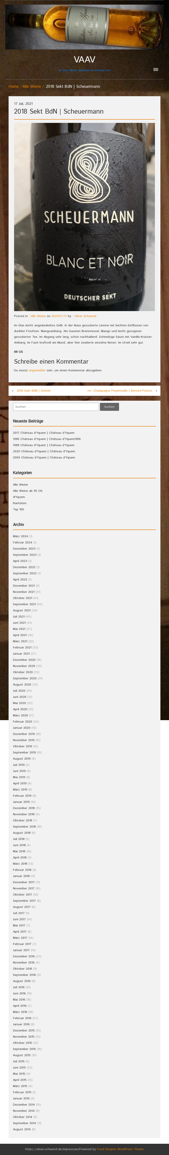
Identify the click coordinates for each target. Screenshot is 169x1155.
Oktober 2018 (22, 820)
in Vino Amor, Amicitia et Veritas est (84, 64)
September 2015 (24, 1049)
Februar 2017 (22, 944)
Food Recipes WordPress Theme (120, 1149)
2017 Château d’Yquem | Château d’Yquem (43, 433)
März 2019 (20, 789)
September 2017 (24, 901)
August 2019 (22, 759)
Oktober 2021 (22, 598)
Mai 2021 (19, 629)
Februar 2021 (22, 647)
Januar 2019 (21, 802)
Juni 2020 (19, 697)
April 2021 (20, 635)
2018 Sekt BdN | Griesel (33, 391)
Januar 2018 (21, 876)
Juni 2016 (19, 993)
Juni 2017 (19, 919)
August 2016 (22, 981)
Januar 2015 (21, 1098)
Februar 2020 (22, 721)
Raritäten (19, 503)
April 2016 (20, 1006)
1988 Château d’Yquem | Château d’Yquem (43, 445)
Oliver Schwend (85, 316)
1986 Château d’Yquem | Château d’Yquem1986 (47, 439)
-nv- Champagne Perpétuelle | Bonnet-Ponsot (119, 391)
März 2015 (20, 1086)
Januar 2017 (21, 950)
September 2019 (24, 752)
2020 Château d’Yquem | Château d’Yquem (44, 451)
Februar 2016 (22, 1018)
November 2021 (24, 592)
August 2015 (22, 1055)
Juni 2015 (19, 1067)
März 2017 (20, 938)
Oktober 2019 (22, 746)
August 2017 (22, 907)
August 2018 (22, 833)
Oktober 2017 (22, 894)
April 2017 (20, 932)
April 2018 (20, 857)
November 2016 (24, 962)
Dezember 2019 (24, 734)
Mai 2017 (19, 925)
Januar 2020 (21, 728)
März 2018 (20, 864)
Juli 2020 (19, 691)
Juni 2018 (19, 845)
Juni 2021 (19, 623)
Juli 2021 (19, 616)
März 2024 (20, 536)
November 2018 (24, 814)
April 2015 (20, 1080)
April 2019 (20, 783)
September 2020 (25, 678)
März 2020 (20, 715)
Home (14, 87)
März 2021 (20, 641)
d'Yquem (19, 497)
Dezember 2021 (24, 586)
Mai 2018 (19, 851)
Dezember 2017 (24, 882)
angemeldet (37, 370)
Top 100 (18, 509)
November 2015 (24, 1037)
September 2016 (24, 975)
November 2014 (24, 1111)
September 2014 (24, 1123)
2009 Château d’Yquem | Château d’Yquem (44, 457)
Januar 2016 (21, 1024)
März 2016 (20, 1012)
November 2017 (24, 888)
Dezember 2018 (24, 808)
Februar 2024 (22, 542)
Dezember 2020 (24, 660)
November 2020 (24, 666)
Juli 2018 (19, 839)
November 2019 (24, 740)
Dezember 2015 (24, 1030)
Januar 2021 (21, 654)
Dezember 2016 (24, 956)
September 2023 (25, 555)
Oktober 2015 (22, 1043)
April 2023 (20, 561)
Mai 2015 (19, 1074)
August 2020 (22, 684)
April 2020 (20, 709)
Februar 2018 (22, 870)
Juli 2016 (19, 987)
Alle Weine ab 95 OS (27, 491)
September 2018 (24, 826)
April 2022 (20, 579)
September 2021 (24, 604)
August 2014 (22, 1129)
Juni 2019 (19, 771)
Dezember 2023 (24, 549)
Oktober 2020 (23, 672)
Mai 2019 (19, 777)
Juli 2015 (19, 1061)
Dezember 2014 (24, 1104)
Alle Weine (31, 87)
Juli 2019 (19, 765)
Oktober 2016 (22, 969)
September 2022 (25, 573)
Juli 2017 (19, 913)
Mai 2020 (19, 703)
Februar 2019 (22, 796)
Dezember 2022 (24, 567)
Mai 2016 (19, 999)
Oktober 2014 (22, 1117)
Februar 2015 (22, 1092)
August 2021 (22, 610)
